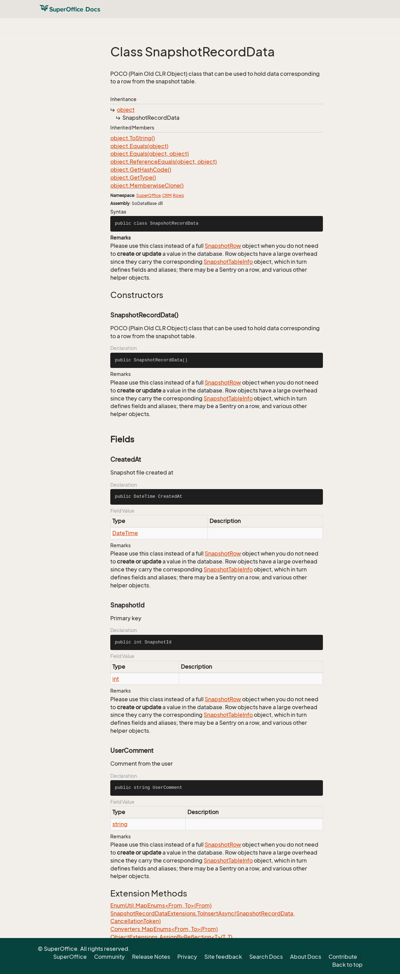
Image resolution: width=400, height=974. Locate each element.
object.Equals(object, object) (149, 153)
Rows (178, 195)
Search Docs (266, 956)
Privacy (187, 956)
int (115, 678)
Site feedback (223, 956)
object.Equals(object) (139, 146)
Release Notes (151, 956)
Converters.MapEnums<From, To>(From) (164, 929)
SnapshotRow (223, 245)
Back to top (347, 964)
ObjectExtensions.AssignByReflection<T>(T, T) (171, 937)
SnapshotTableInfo (228, 261)
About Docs (305, 956)
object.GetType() (133, 177)
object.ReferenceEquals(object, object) (163, 161)
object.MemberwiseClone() (147, 185)
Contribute (342, 956)
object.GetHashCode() (140, 169)
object (125, 109)
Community (109, 956)
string (120, 824)
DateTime (125, 533)
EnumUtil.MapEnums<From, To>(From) (161, 905)
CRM (166, 195)
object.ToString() (132, 138)
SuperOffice (148, 195)
